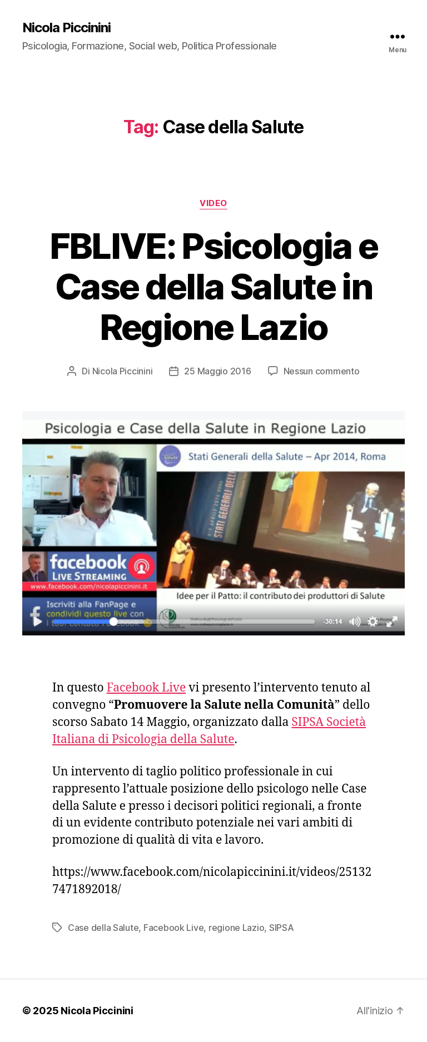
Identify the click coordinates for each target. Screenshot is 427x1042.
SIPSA (281, 927)
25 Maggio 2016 (217, 371)
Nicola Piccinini (66, 27)
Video (213, 203)
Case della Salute (103, 927)
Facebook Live (146, 687)
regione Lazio (236, 927)
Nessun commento (322, 371)
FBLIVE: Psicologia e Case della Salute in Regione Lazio (213, 286)
